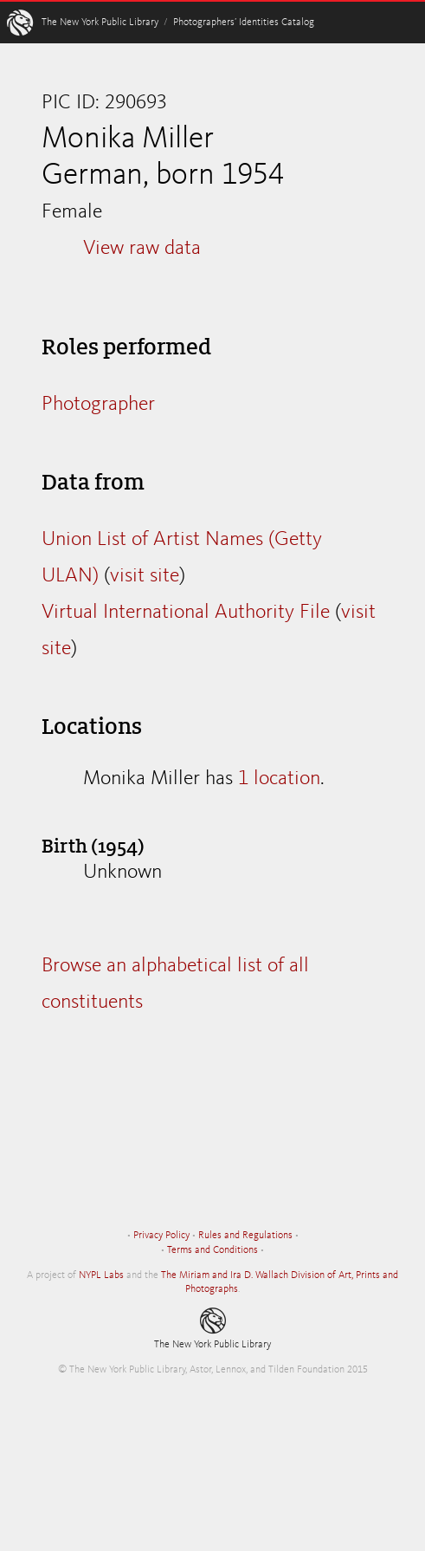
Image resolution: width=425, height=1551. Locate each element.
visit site (144, 576)
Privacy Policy (161, 1235)
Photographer (98, 404)
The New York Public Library (100, 22)
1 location (279, 779)
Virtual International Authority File (186, 612)
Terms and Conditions (212, 1250)
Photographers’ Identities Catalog (243, 22)
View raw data (142, 248)
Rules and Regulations (245, 1235)
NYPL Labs (101, 1275)
